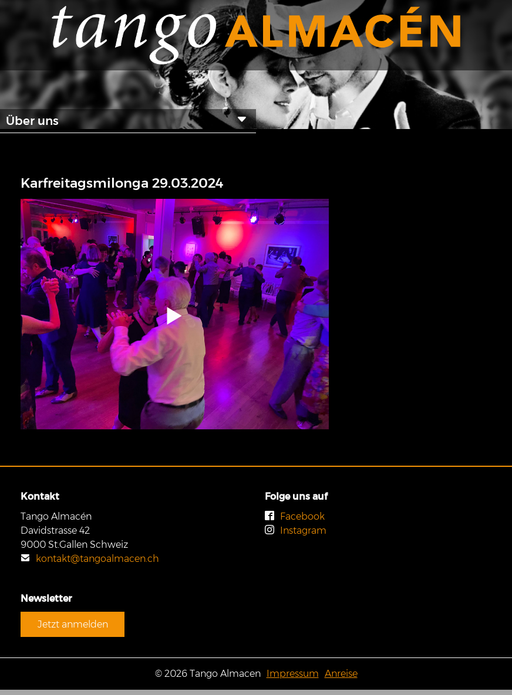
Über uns (128, 120)
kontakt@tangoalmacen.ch (90, 558)
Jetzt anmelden (73, 624)
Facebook (295, 516)
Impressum (293, 673)
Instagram (295, 530)
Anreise (341, 673)
